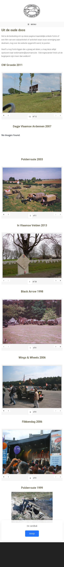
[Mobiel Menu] (32, 24)
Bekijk (32, 533)
